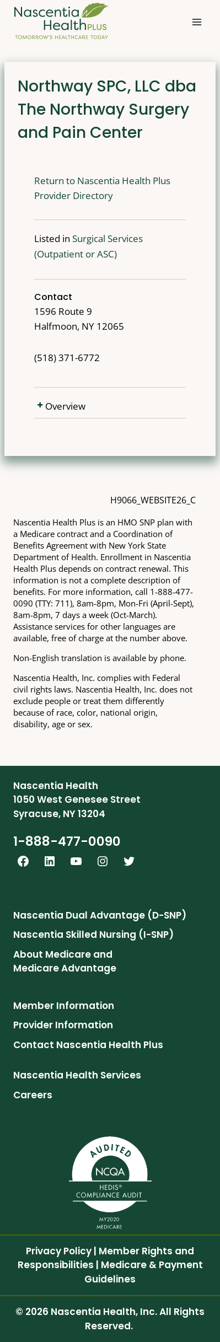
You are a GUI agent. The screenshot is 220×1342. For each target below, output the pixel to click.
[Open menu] (196, 21)
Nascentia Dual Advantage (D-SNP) (99, 915)
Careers (32, 1095)
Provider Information (63, 1025)
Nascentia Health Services (77, 1075)
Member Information (63, 1005)
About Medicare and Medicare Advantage (64, 961)
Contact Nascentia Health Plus (88, 1044)
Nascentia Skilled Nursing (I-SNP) (93, 934)
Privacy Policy (59, 1251)
